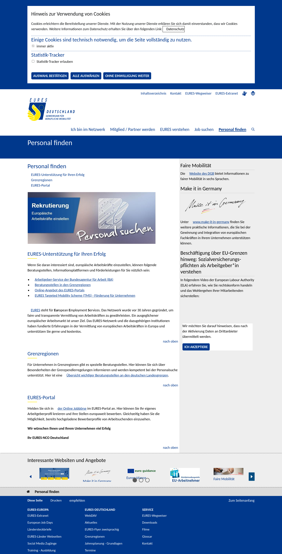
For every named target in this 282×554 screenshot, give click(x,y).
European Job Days (40, 522)
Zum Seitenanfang (242, 500)
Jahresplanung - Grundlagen (103, 543)
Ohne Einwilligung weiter (127, 76)
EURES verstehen (174, 129)
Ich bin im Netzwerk (88, 129)
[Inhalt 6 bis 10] (141, 480)
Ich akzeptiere (196, 347)
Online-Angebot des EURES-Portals (60, 290)
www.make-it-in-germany (211, 222)
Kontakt (175, 93)
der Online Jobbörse (72, 408)
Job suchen (204, 129)
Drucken (55, 500)
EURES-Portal (40, 185)
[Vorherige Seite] (31, 476)
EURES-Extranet (227, 93)
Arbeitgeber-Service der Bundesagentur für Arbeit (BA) (74, 279)
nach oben (170, 341)
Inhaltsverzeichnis (153, 93)
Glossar (147, 536)
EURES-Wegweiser (198, 93)
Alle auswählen (86, 76)
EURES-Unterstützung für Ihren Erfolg (58, 175)
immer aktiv (45, 46)
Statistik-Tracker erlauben (55, 61)
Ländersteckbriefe (39, 529)
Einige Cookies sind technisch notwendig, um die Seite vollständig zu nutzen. (111, 40)
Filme (146, 529)
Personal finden (232, 129)
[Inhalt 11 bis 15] (147, 480)
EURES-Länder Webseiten (44, 536)
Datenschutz (175, 29)
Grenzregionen (41, 180)
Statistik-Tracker (48, 55)
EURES (35, 310)
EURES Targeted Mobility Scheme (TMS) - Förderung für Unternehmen (85, 295)
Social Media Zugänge (42, 543)
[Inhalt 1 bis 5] (135, 480)
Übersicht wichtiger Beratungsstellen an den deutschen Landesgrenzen (117, 375)
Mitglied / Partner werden (132, 129)
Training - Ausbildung (42, 550)
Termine (90, 550)
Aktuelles (91, 522)
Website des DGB (201, 173)
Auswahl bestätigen (50, 76)
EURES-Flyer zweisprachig (102, 529)
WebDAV (91, 516)
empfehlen (77, 500)
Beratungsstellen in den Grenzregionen (63, 285)
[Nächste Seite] (252, 476)
